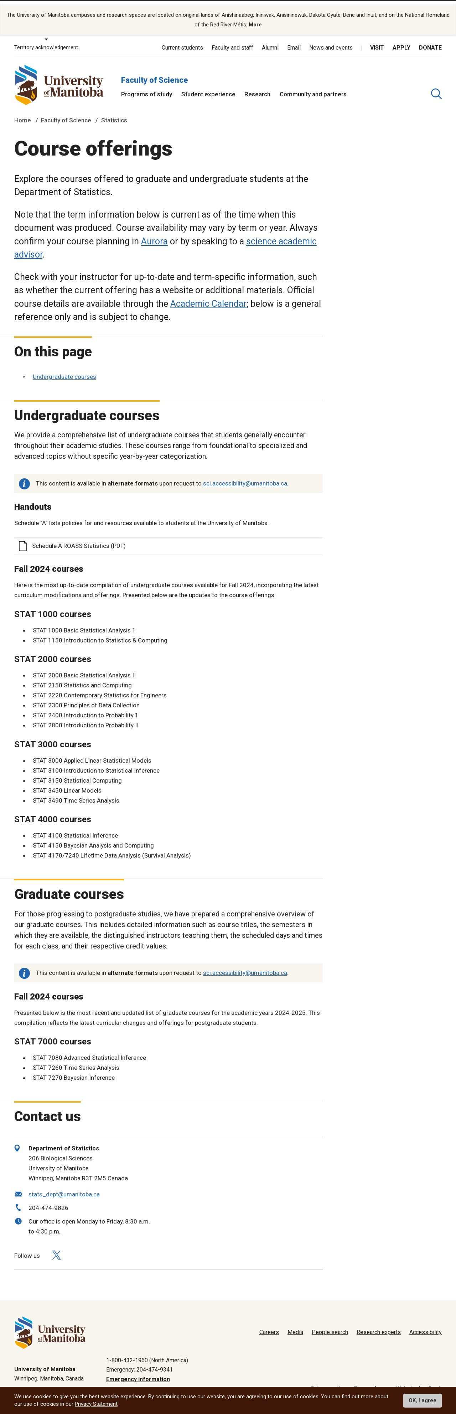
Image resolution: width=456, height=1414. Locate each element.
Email (294, 42)
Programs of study (146, 88)
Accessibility (425, 1326)
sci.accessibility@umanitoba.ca (245, 478)
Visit (377, 42)
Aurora (154, 235)
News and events (331, 42)
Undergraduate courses (64, 371)
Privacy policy (328, 1383)
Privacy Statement (96, 1404)
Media (295, 1326)
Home (22, 114)
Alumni (270, 42)
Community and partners (313, 88)
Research (257, 88)
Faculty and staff (232, 42)
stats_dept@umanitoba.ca (64, 1188)
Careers (269, 1326)
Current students (182, 42)
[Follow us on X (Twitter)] (56, 1249)
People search (330, 1326)
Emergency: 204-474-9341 (139, 1364)
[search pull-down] (436, 88)
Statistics (114, 114)
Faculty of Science (154, 74)
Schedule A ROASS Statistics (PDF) (79, 540)
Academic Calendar (208, 298)
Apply (401, 42)
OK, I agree (422, 1400)
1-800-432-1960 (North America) (147, 1354)
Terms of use (370, 1383)
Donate (430, 42)
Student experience (208, 88)
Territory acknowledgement (46, 42)
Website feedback (419, 1383)
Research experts (379, 1326)
